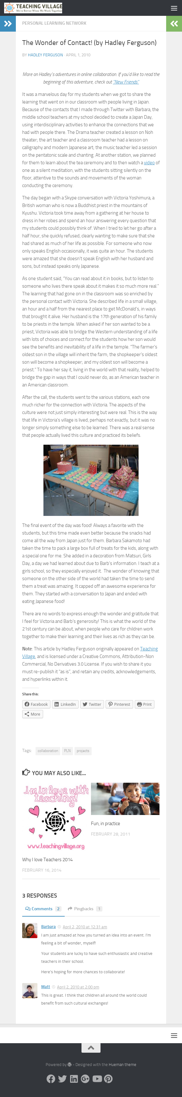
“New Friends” (126, 82)
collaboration (48, 751)
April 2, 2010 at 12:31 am (85, 927)
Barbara (48, 926)
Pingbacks (85, 909)
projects (83, 751)
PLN (67, 751)
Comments (43, 909)
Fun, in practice (105, 823)
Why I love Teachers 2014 (47, 859)
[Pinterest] (108, 1079)
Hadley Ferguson (45, 55)
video (149, 163)
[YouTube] (96, 1079)
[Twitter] (62, 1079)
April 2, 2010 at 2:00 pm (78, 987)
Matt (45, 986)
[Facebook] (51, 1079)
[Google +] (85, 1079)
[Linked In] (73, 1079)
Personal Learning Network (54, 23)
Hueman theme (122, 1064)
